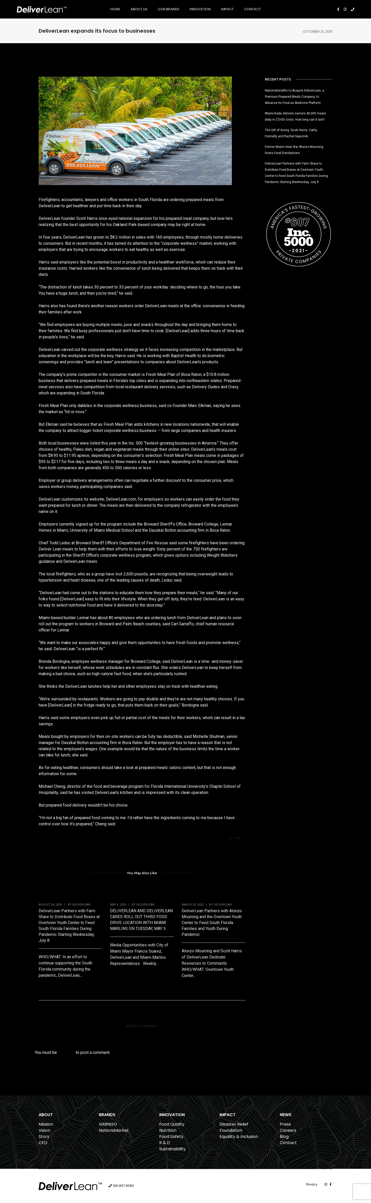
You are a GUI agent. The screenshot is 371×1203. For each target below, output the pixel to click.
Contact (252, 9)
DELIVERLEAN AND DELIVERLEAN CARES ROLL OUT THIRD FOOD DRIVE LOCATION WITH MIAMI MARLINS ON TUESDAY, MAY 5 (141, 919)
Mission (46, 1124)
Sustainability (172, 1149)
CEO (43, 1143)
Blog (284, 1136)
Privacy (311, 1184)
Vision (44, 1130)
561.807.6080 (123, 1185)
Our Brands (168, 9)
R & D (164, 1143)
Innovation (200, 9)
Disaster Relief (234, 1124)
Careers (288, 1130)
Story (44, 1136)
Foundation (231, 1130)
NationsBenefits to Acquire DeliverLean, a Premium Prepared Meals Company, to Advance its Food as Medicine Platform (294, 97)
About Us (139, 9)
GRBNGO (108, 1124)
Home (115, 9)
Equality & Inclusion (239, 1136)
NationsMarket (114, 1130)
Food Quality (171, 1124)
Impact (227, 9)
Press (285, 1124)
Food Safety (171, 1136)
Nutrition (167, 1130)
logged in (66, 1052)
